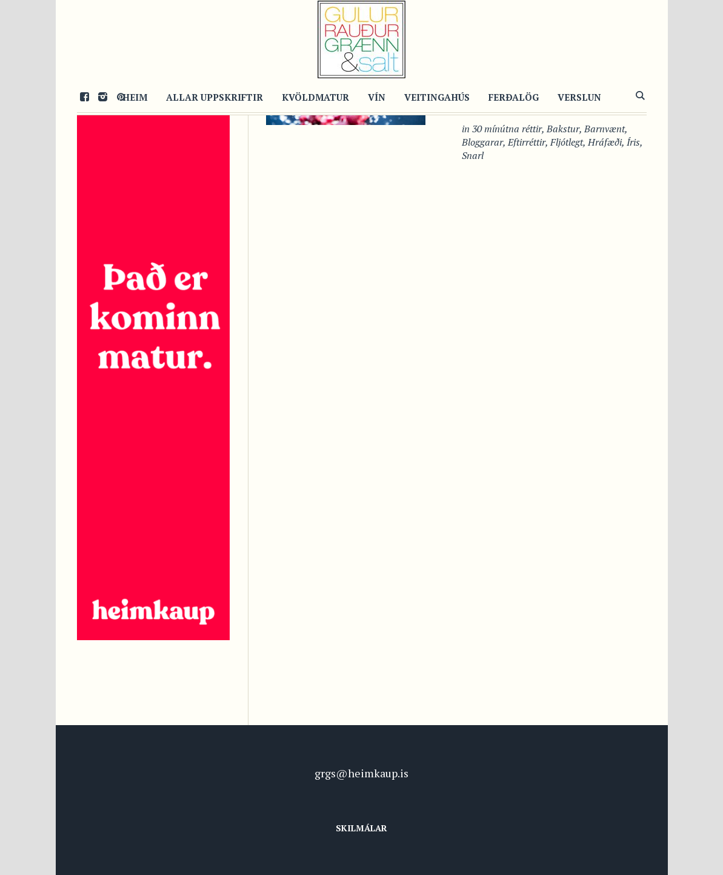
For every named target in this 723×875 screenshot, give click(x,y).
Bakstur (563, 128)
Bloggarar (482, 142)
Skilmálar (361, 828)
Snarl (473, 155)
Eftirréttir (526, 142)
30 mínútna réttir (507, 128)
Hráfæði (605, 142)
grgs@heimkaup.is (361, 773)
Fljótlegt (566, 142)
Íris (633, 142)
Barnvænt (604, 128)
